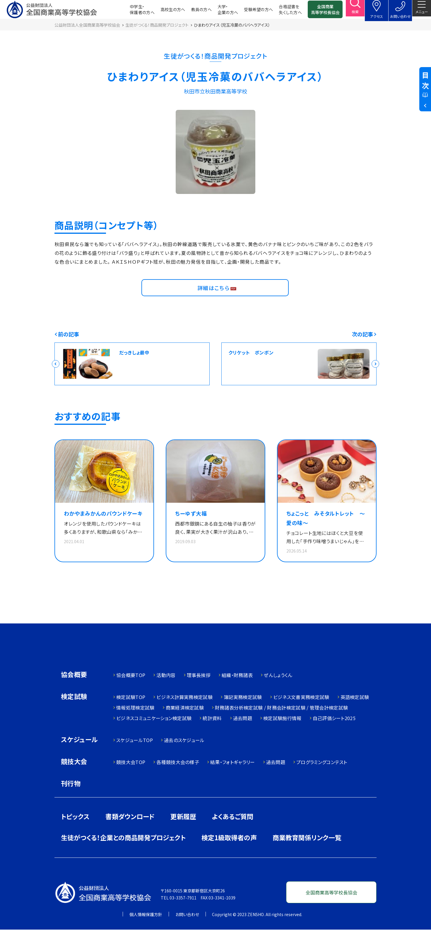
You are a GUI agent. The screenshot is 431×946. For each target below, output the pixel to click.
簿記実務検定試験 (243, 713)
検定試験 (74, 713)
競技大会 (74, 778)
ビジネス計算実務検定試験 (184, 713)
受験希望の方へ (249, 12)
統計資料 (212, 734)
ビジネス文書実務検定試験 (301, 713)
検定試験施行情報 (282, 734)
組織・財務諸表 (237, 691)
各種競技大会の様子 (177, 778)
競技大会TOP (130, 778)
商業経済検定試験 (185, 723)
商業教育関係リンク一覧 (307, 853)
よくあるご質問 (232, 832)
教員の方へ (192, 12)
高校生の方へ (163, 12)
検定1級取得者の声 (229, 853)
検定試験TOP (130, 713)
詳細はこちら (215, 298)
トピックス (75, 832)
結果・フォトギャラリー (232, 778)
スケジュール (79, 756)
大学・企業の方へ (218, 12)
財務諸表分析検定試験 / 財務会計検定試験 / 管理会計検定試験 (281, 723)
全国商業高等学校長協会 (316, 12)
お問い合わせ (187, 931)
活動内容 (165, 691)
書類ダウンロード (130, 832)
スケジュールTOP (134, 756)
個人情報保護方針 (145, 931)
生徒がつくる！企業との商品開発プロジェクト (123, 853)
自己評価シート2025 (334, 734)
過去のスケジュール (184, 756)
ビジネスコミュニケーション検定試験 (153, 734)
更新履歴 (183, 832)
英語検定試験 (355, 713)
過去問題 (242, 734)
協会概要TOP (130, 691)
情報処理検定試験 (135, 723)
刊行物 (71, 799)
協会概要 (74, 691)
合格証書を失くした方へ (281, 12)
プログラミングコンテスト (321, 778)
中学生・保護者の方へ (132, 12)
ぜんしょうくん (278, 691)
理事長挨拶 (199, 691)
